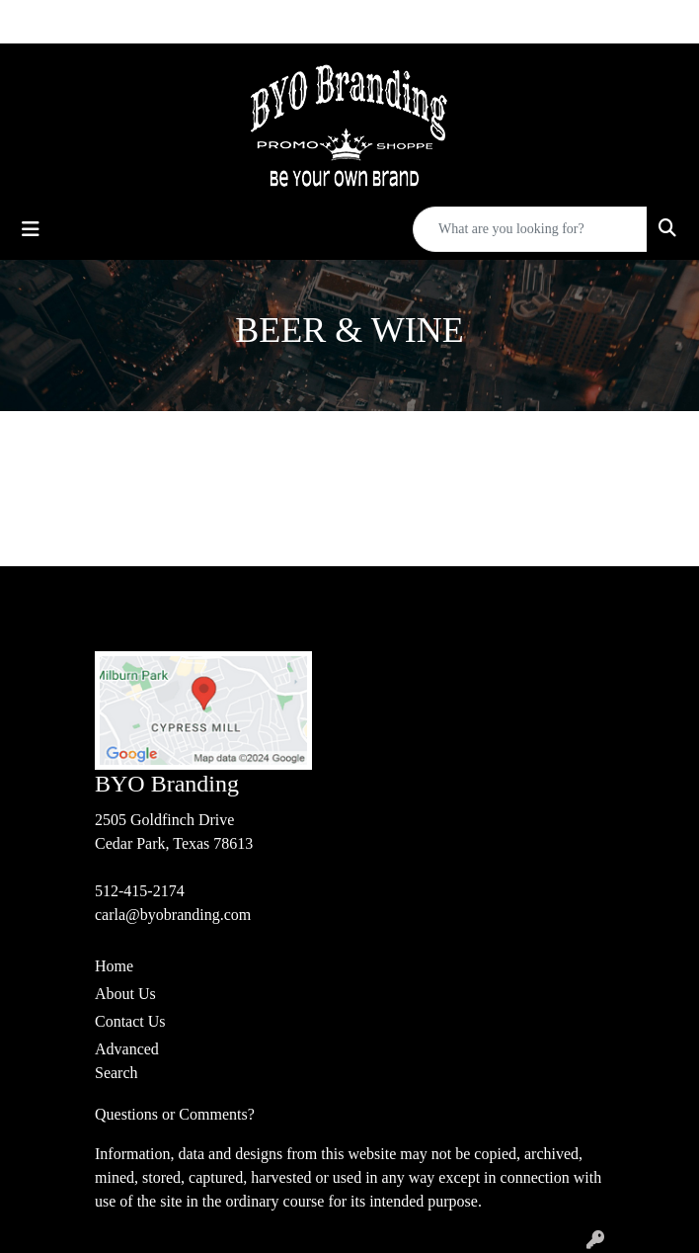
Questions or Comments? (175, 1114)
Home (114, 966)
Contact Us (130, 1021)
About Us (125, 993)
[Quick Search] (530, 229)
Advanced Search (127, 1061)
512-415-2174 (140, 890)
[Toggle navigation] (30, 229)
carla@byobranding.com (173, 914)
